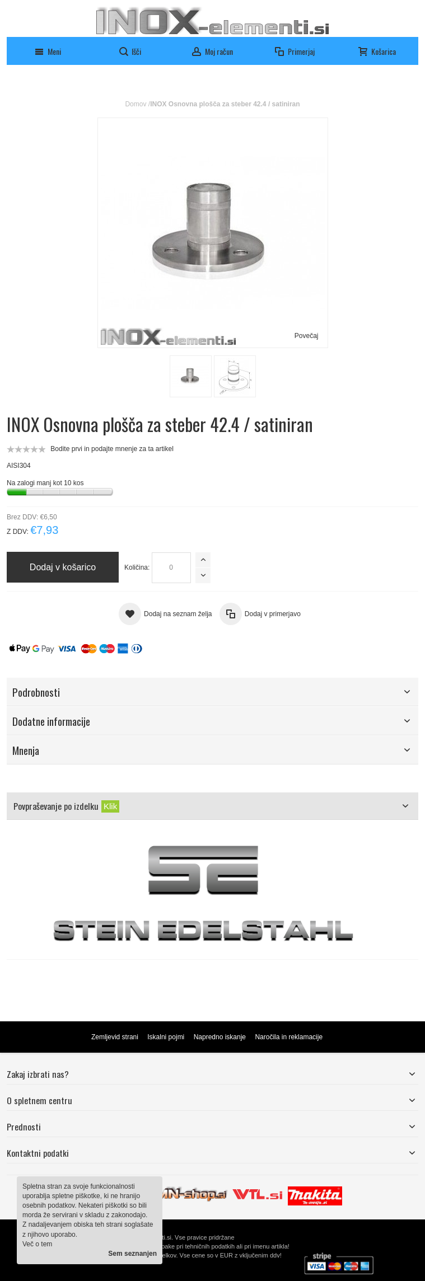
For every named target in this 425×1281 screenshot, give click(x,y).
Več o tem (37, 1244)
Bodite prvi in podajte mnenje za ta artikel (111, 449)
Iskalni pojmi (165, 1037)
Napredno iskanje (220, 1037)
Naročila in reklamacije (289, 1037)
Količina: (137, 567)
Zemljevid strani (114, 1037)
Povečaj (307, 336)
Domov (135, 104)
